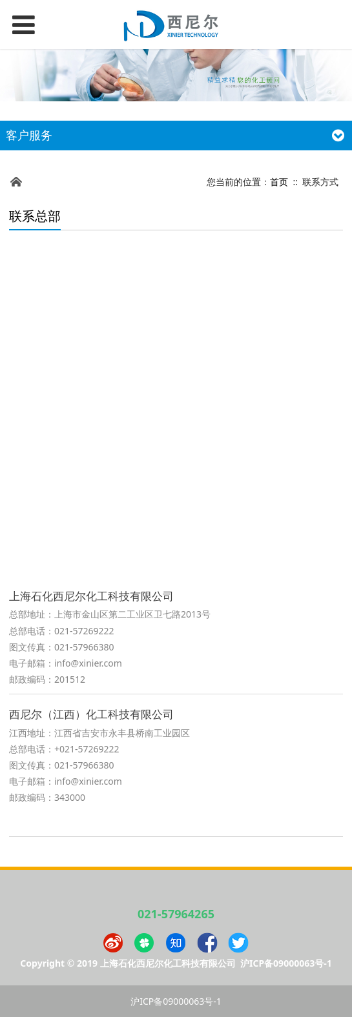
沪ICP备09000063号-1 (286, 963)
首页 (279, 182)
